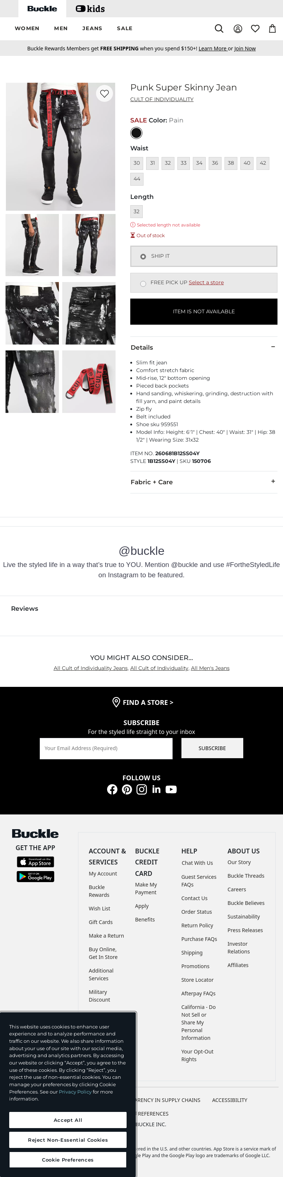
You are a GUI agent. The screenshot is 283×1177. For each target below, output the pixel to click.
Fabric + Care (204, 482)
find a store (148, 702)
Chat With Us (197, 862)
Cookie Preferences (141, 1113)
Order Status (196, 911)
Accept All (68, 1120)
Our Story (239, 862)
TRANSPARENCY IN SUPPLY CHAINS (158, 1099)
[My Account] (238, 29)
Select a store (206, 282)
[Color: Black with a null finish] (136, 133)
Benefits (145, 919)
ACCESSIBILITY (229, 1099)
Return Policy (197, 925)
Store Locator (197, 979)
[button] (27, 29)
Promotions (195, 966)
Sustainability (243, 916)
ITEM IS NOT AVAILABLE (204, 311)
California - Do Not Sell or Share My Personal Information (198, 1022)
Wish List (99, 908)
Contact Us (194, 898)
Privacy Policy (75, 1092)
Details (204, 347)
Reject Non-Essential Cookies (68, 1140)
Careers (236, 889)
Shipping (192, 952)
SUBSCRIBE (212, 748)
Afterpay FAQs (198, 993)
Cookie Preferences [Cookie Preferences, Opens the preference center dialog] (68, 1160)
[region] (68, 1094)
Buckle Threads (245, 875)
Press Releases (245, 930)
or (216, 48)
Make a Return (106, 935)
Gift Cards (101, 922)
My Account (103, 873)
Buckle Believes (246, 902)
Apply (142, 905)
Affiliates (237, 965)
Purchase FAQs (199, 938)
